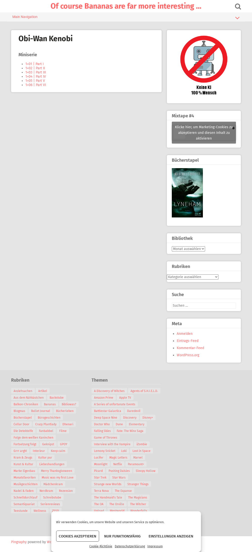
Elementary (136, 424)
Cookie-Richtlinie (100, 546)
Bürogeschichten (49, 417)
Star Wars (119, 477)
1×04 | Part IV (36, 76)
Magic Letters (118, 457)
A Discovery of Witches (109, 391)
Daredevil (133, 411)
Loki (124, 451)
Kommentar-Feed (190, 348)
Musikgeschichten (26, 484)
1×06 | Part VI (36, 85)
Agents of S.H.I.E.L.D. (144, 391)
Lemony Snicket (104, 451)
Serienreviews (50, 504)
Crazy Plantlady (46, 424)
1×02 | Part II (35, 68)
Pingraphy (19, 542)
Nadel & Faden (24, 491)
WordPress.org (188, 355)
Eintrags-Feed (187, 341)
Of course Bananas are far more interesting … (126, 6)
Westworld (117, 511)
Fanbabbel (46, 431)
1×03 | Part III (36, 72)
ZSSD (55, 511)
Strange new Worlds (107, 484)
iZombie (141, 444)
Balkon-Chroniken (26, 404)
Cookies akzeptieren (77, 536)
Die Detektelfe (23, 431)
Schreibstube (52, 497)
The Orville (116, 504)
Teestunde (21, 511)
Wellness (40, 511)
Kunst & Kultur (24, 464)
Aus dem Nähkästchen (29, 397)
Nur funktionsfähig (122, 536)
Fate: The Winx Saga (130, 431)
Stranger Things (138, 484)
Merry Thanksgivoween (56, 471)
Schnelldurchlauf (26, 497)
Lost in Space (142, 451)
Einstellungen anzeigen (171, 536)
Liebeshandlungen (52, 464)
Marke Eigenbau (24, 471)
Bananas (50, 404)
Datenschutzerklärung (130, 546)
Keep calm (58, 451)
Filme (63, 431)
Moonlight (100, 464)
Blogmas (19, 411)
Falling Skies (102, 431)
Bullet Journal (40, 411)
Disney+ (147, 417)
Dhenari (68, 424)
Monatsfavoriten (25, 477)
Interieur (39, 451)
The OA (98, 504)
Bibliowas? (69, 404)
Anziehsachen (23, 391)
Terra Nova (101, 491)
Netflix (117, 464)
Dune (119, 424)
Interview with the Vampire (112, 444)
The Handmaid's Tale (108, 497)
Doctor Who (102, 424)
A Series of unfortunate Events (114, 404)
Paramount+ (136, 464)
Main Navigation (126, 17)
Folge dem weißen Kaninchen (34, 437)
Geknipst (48, 444)
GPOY (64, 444)
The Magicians (137, 497)
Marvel (138, 457)
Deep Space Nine (105, 417)
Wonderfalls (138, 511)
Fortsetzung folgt (25, 444)
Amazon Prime (103, 397)
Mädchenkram (53, 484)
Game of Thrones (105, 437)
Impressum (155, 546)
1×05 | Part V (35, 81)
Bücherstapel (23, 417)
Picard (98, 471)
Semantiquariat (24, 504)
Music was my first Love (58, 477)
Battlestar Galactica (107, 411)
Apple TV (125, 397)
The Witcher (138, 504)
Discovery (129, 417)
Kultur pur (45, 457)
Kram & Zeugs (23, 457)
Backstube (57, 397)
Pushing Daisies (119, 471)
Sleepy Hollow (145, 471)
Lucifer (98, 457)
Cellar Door (22, 424)
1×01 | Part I (35, 64)
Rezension (66, 491)
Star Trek (100, 477)
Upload (99, 511)
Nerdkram (46, 491)
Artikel (43, 391)
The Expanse (123, 491)
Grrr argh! (20, 451)
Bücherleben (65, 411)
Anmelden (185, 334)
